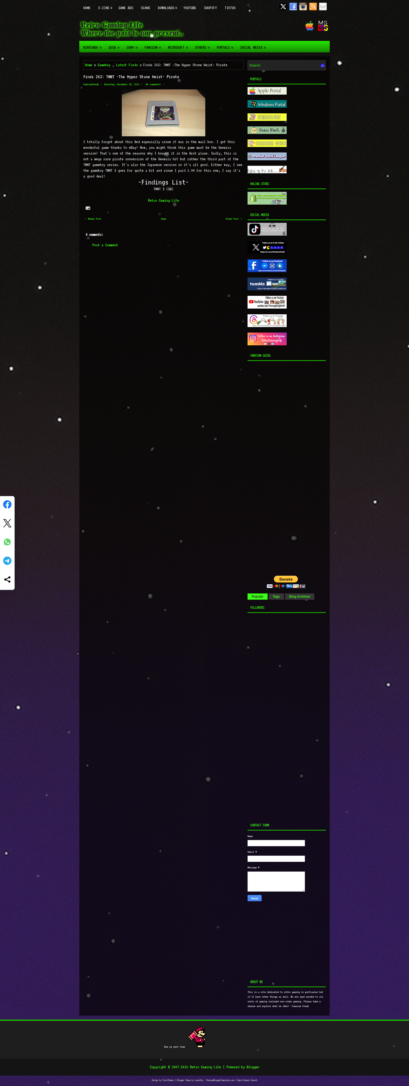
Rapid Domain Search (247, 1080)
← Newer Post (93, 218)
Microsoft (179, 45)
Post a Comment (105, 245)
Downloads (168, 5)
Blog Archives (299, 596)
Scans (145, 7)
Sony (134, 45)
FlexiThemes (168, 1080)
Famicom (154, 45)
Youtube (189, 7)
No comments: (153, 84)
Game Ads (125, 7)
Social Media (254, 45)
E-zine (106, 5)
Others (204, 45)
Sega (116, 45)
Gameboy (104, 65)
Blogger (252, 1067)
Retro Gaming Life (163, 200)
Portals (226, 45)
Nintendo (94, 45)
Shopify (210, 7)
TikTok (230, 7)
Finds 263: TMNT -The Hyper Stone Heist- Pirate (131, 76)
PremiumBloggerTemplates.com (220, 1080)
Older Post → (234, 218)
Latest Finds (127, 65)
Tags (276, 596)
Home (87, 7)
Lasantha (199, 1080)
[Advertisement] (280, 466)
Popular (257, 596)
